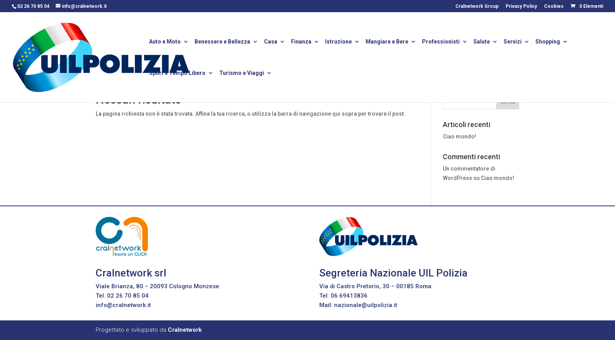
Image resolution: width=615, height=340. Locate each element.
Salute (481, 42)
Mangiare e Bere (387, 42)
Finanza (301, 42)
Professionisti (441, 42)
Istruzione (338, 42)
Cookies (554, 6)
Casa (270, 42)
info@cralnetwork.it (123, 305)
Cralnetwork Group (477, 6)
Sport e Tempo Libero (177, 73)
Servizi (513, 42)
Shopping (547, 42)
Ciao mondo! (459, 136)
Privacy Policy (521, 6)
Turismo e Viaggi (241, 73)
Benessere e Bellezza (222, 42)
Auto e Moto (165, 42)
